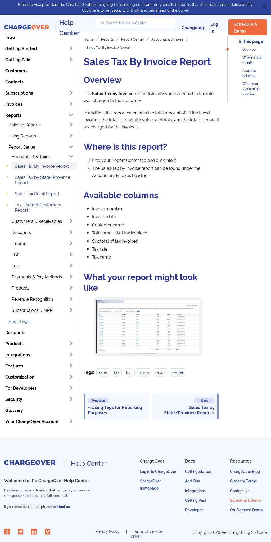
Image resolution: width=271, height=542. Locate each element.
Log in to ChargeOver (158, 471)
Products (21, 288)
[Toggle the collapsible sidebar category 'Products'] (71, 343)
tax (116, 372)
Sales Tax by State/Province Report (42, 179)
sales (103, 372)
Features (14, 365)
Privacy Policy (107, 531)
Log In (214, 27)
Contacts (14, 82)
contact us (61, 506)
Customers (16, 70)
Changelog (193, 27)
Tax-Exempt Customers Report (38, 207)
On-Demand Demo (246, 509)
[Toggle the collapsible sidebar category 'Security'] (71, 399)
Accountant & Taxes (31, 156)
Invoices (13, 104)
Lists (16, 254)
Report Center (22, 147)
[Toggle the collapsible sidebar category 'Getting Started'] (71, 48)
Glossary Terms (243, 480)
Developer (194, 509)
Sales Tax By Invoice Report (42, 166)
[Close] (264, 7)
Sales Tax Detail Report (37, 193)
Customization (20, 377)
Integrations (17, 354)
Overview (249, 49)
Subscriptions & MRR (32, 310)
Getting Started (21, 48)
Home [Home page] (89, 39)
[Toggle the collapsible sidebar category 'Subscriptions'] (71, 92)
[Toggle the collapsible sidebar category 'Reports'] (71, 115)
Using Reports (22, 136)
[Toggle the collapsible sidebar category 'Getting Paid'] (71, 59)
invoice (143, 372)
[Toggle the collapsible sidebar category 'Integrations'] (71, 354)
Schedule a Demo (245, 27)
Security (13, 399)
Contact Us (239, 490)
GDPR (135, 536)
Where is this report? (252, 60)
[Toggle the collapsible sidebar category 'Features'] (71, 365)
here (95, 9)
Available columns (249, 73)
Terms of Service (147, 531)
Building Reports (24, 124)
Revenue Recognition (32, 299)
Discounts (21, 232)
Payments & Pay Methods (37, 276)
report (160, 372)
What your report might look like (251, 88)
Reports (13, 115)
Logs (16, 265)
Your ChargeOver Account (32, 421)
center (177, 372)
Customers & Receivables (37, 221)
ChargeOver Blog (245, 471)
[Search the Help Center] (135, 23)
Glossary (14, 410)
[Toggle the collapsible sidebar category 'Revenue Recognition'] (71, 299)
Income (19, 243)
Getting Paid (17, 59)
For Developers (21, 388)
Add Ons (192, 480)
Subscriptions (19, 93)
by (128, 372)
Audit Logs (19, 321)
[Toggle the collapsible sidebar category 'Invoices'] (71, 104)
